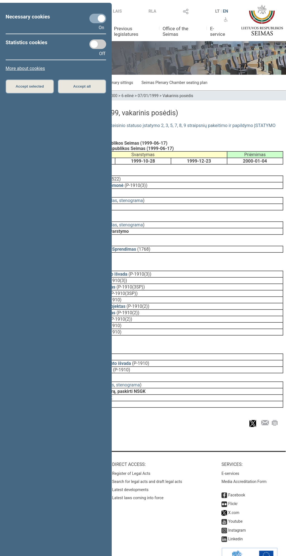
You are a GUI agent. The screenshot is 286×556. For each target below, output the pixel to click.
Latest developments (130, 471)
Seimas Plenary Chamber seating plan (175, 82)
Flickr (233, 485)
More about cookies (25, 68)
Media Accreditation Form (243, 463)
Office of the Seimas (175, 31)
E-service (217, 31)
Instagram (237, 512)
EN (225, 11)
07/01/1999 (148, 95)
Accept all (82, 86)
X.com (233, 494)
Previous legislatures (126, 31)
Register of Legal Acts (131, 455)
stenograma (131, 196)
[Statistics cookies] (97, 44)
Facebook (236, 476)
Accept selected (30, 86)
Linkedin (235, 520)
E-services (230, 455)
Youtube (235, 503)
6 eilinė (127, 95)
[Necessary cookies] (97, 18)
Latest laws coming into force (138, 479)
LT (217, 11)
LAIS (117, 11)
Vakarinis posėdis (178, 95)
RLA (152, 11)
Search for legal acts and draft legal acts (147, 463)
